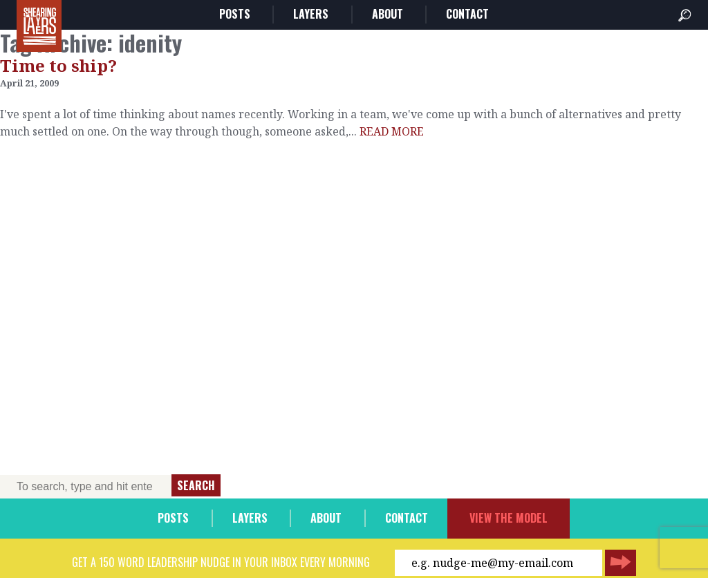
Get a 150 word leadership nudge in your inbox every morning (221, 562)
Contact (467, 14)
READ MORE (392, 131)
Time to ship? (58, 65)
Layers (310, 14)
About (387, 14)
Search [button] (196, 485)
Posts (234, 14)
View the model (508, 518)
